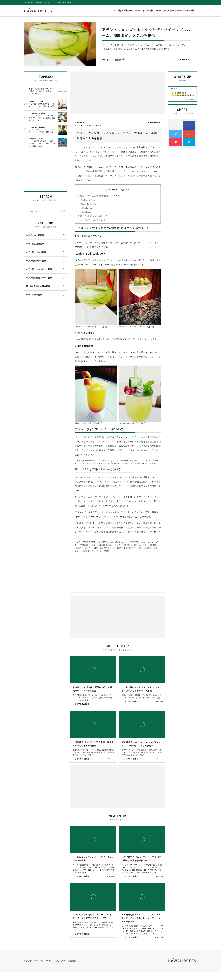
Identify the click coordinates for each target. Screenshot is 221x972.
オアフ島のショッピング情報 (39, 269)
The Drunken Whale (88, 200)
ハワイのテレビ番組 (186, 10)
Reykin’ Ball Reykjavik (89, 204)
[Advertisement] (94, 92)
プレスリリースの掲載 (66, 960)
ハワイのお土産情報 (144, 10)
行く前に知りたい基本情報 (38, 286)
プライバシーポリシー (44, 960)
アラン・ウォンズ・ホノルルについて (92, 216)
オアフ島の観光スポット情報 (39, 277)
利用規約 (28, 960)
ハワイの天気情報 (34, 294)
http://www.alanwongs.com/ (120, 463)
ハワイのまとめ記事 (165, 10)
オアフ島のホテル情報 (36, 261)
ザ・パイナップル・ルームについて (91, 220)
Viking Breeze (86, 212)
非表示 (126, 190)
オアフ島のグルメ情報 (36, 252)
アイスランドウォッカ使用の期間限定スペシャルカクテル (100, 196)
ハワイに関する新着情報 (121, 10)
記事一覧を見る (154, 122)
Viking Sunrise (86, 208)
